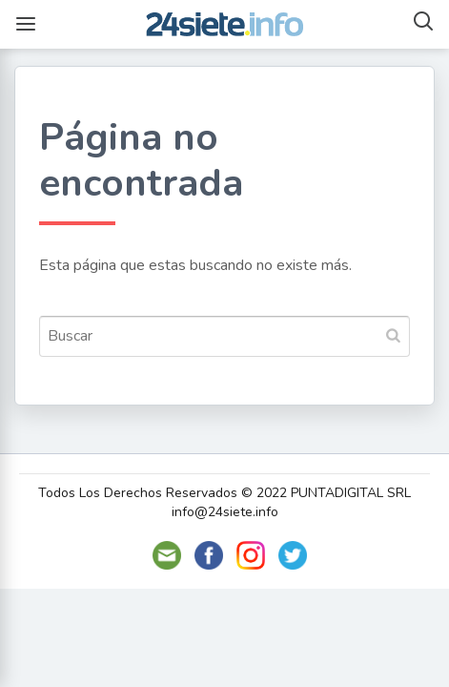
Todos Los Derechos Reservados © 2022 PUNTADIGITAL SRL (224, 493)
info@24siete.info (225, 512)
